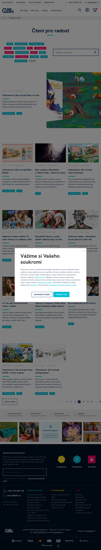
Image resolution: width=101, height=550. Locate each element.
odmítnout (33, 285)
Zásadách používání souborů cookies (63, 285)
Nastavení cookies (45, 282)
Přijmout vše (39, 277)
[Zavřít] (84, 250)
